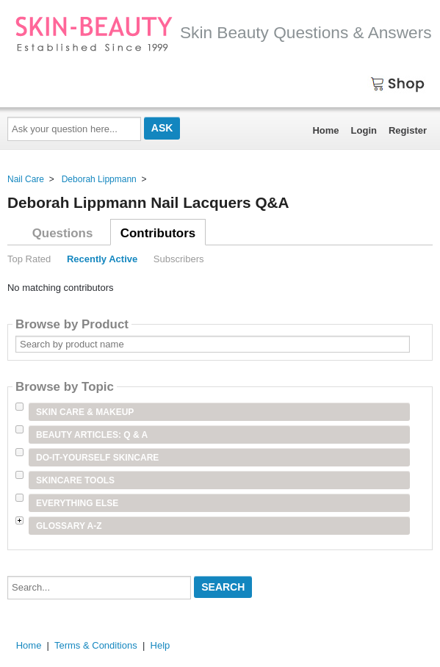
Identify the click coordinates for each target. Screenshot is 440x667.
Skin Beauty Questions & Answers (223, 32)
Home (325, 130)
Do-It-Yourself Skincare (97, 458)
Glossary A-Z (69, 526)
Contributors (157, 233)
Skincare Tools (75, 480)
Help (160, 645)
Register (408, 130)
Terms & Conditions (95, 645)
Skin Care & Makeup (85, 412)
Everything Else (77, 503)
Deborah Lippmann (99, 179)
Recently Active (102, 258)
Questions (62, 233)
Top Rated (29, 258)
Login (364, 130)
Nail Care (25, 179)
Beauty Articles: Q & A (92, 435)
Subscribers (179, 258)
